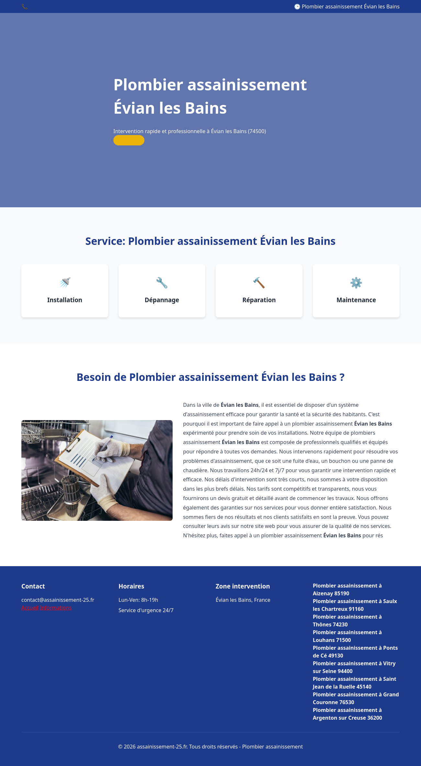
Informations (56, 607)
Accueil (30, 607)
